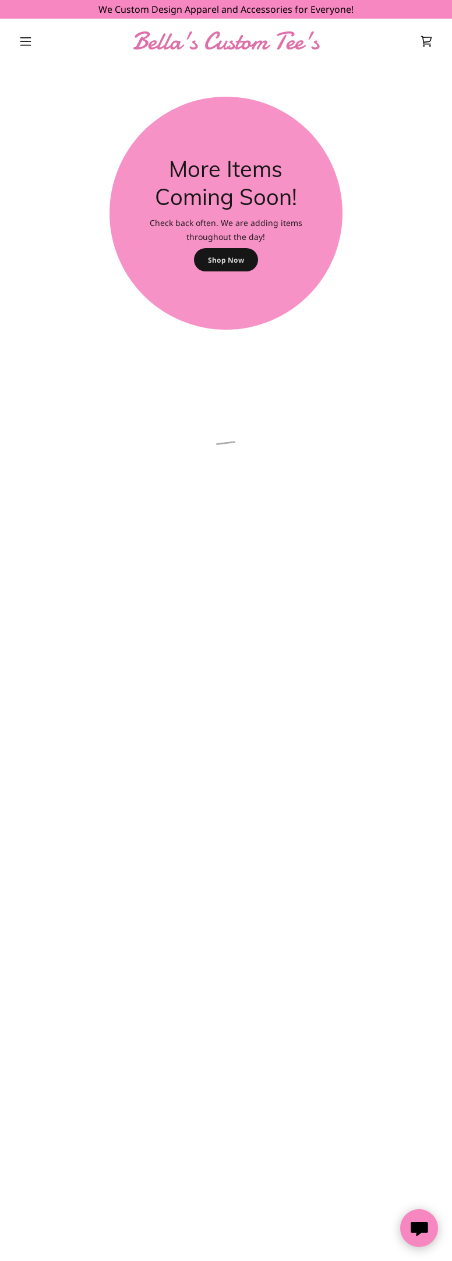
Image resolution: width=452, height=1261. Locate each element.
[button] (45, 41)
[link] (226, 45)
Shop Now (226, 260)
